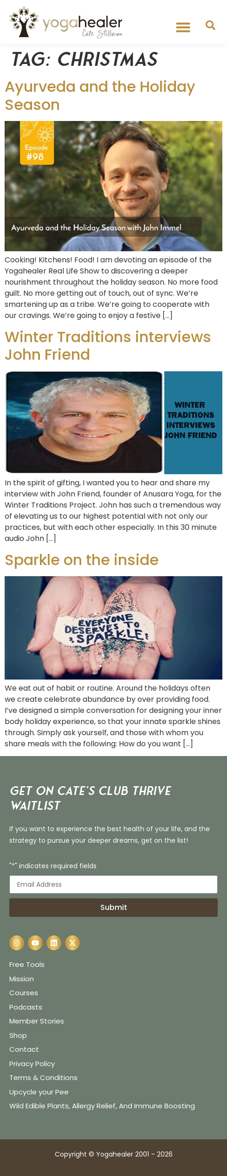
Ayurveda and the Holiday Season (100, 95)
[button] (183, 27)
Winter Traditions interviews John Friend (108, 345)
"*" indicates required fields (53, 867)
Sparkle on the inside (82, 559)
